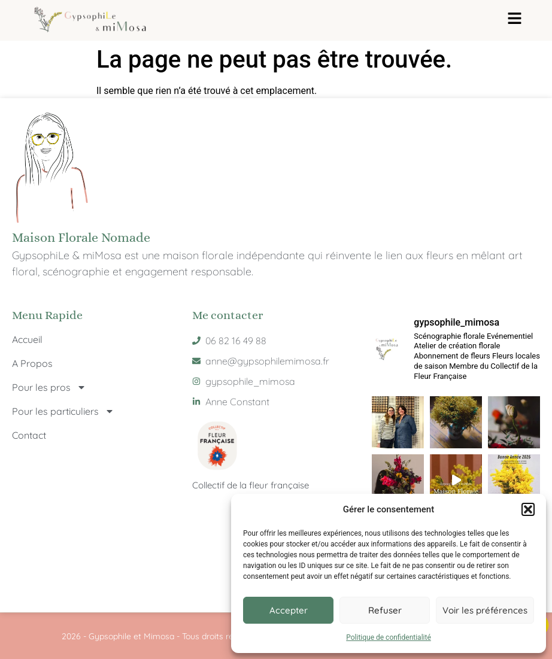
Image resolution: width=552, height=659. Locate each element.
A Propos (32, 363)
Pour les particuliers (63, 411)
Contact (29, 435)
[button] (528, 509)
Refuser (385, 610)
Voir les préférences (484, 610)
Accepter (288, 610)
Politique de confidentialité (388, 637)
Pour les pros (49, 387)
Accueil (27, 339)
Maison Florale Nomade (81, 237)
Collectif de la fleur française (250, 485)
